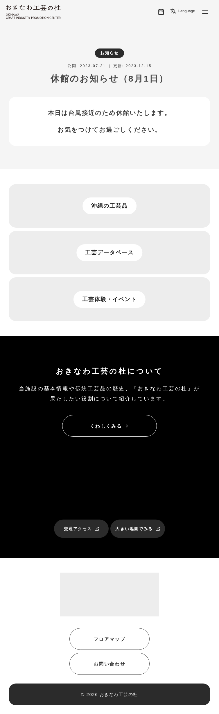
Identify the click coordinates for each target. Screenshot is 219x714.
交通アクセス (81, 528)
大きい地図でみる (137, 528)
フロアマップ (110, 639)
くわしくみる (110, 426)
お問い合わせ (110, 663)
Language (182, 11)
